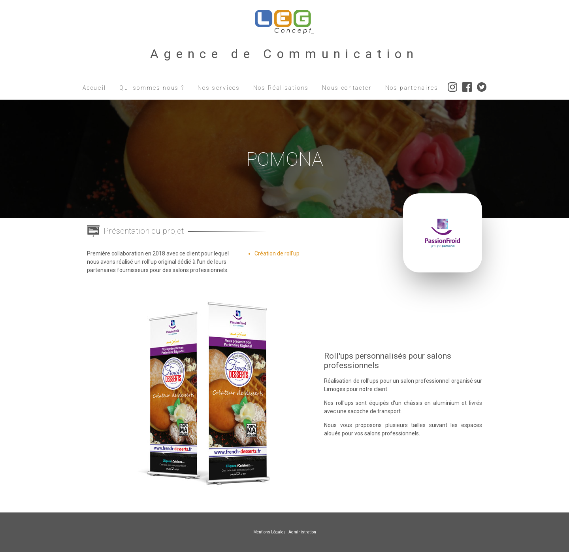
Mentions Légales (269, 532)
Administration (302, 532)
